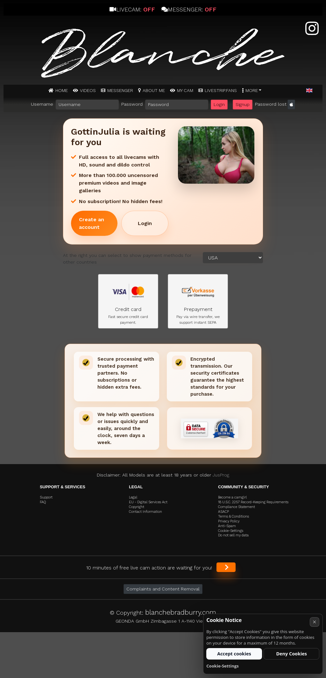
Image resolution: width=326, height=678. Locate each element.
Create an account (91, 223)
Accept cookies (234, 654)
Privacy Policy (228, 521)
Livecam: (132, 9)
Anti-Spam (227, 526)
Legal (133, 497)
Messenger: (188, 9)
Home (61, 90)
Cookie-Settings (230, 531)
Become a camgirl (232, 497)
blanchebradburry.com (180, 612)
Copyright (136, 507)
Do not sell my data (233, 535)
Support (46, 497)
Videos (88, 90)
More (251, 90)
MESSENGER (120, 90)
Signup (243, 104)
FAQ (43, 502)
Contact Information (145, 512)
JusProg (221, 474)
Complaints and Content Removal (163, 588)
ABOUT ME (154, 90)
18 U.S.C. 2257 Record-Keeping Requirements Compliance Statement (253, 504)
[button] (309, 91)
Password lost (271, 104)
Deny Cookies (291, 654)
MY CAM (185, 90)
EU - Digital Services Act (148, 502)
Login (219, 104)
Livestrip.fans (221, 90)
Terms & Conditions (233, 516)
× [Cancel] (314, 622)
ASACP (223, 512)
